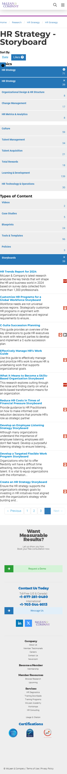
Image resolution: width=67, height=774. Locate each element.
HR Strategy (33, 22)
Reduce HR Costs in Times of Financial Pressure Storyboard (21, 402)
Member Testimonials (33, 648)
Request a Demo (37, 568)
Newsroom (33, 659)
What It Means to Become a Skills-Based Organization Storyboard (24, 377)
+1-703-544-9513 (34, 604)
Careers (33, 652)
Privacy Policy (47, 768)
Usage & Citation (33, 717)
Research (17, 22)
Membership (33, 669)
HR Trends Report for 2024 (18, 271)
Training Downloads (33, 696)
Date (5, 57)
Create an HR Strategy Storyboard (23, 482)
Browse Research (33, 679)
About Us (33, 645)
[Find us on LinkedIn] (19, 623)
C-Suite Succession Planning (20, 325)
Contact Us (33, 655)
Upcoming (33, 682)
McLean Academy (33, 703)
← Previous (14, 511)
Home (3, 22)
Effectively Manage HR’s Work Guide (21, 352)
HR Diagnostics (33, 692)
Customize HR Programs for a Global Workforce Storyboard (20, 298)
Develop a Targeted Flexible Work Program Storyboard (23, 455)
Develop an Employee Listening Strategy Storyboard (22, 426)
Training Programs (33, 699)
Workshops (33, 706)
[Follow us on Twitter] (28, 623)
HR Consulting (33, 710)
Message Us (37, 610)
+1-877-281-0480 (33, 596)
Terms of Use (32, 768)
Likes (18, 57)
